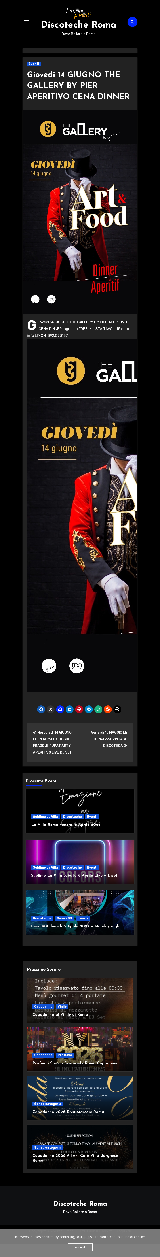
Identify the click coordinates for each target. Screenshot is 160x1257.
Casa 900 (64, 931)
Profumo (65, 1068)
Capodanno (43, 1019)
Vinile (62, 1019)
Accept (80, 1247)
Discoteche (72, 830)
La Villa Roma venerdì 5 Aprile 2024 (66, 838)
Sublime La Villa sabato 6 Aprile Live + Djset (74, 889)
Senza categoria (47, 1117)
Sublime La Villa (45, 830)
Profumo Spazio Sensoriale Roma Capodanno (75, 1076)
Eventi (34, 66)
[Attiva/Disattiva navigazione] (26, 23)
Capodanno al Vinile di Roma (60, 1028)
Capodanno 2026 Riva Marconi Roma (68, 1125)
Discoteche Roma (78, 26)
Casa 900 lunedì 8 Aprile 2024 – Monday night (76, 939)
